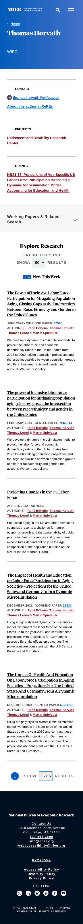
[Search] (58, 10)
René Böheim (37, 328)
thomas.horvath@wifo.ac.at (36, 97)
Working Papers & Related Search (33, 219)
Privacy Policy (41, 878)
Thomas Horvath (61, 328)
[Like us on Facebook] (54, 893)
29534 (67, 605)
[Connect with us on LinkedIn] (28, 893)
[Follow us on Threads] (46, 893)
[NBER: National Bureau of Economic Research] (25, 10)
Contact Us (41, 823)
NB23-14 (66, 423)
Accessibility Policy (41, 869)
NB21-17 (66, 705)
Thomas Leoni (18, 333)
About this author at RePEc (30, 106)
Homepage (41, 859)
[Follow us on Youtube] (63, 893)
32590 (58, 323)
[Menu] (71, 10)
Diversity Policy (42, 874)
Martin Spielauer (45, 333)
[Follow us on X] (19, 893)
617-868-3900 (41, 836)
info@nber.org (41, 841)
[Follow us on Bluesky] (37, 893)
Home (15, 23)
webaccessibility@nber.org (41, 845)
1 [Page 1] (15, 776)
